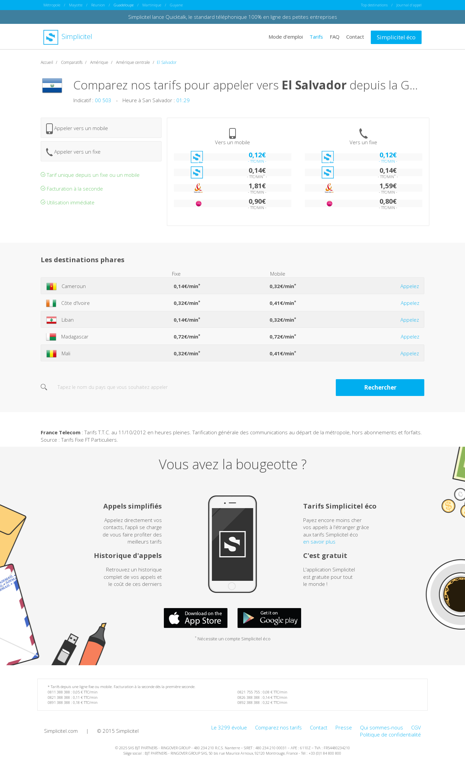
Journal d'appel (409, 4)
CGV (416, 727)
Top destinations (374, 4)
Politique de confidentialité (390, 734)
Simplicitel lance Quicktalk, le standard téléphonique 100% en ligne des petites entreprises (232, 16)
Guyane (176, 4)
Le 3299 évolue (229, 727)
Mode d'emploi (286, 36)
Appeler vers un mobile (77, 128)
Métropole (51, 4)
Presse (343, 727)
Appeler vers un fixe (73, 152)
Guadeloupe (124, 4)
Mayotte (75, 4)
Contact (355, 36)
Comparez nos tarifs (278, 727)
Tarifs (316, 36)
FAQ (334, 36)
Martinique (151, 4)
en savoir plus (319, 541)
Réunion (98, 4)
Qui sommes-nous (381, 727)
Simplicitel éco (396, 37)
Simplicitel (67, 36)
